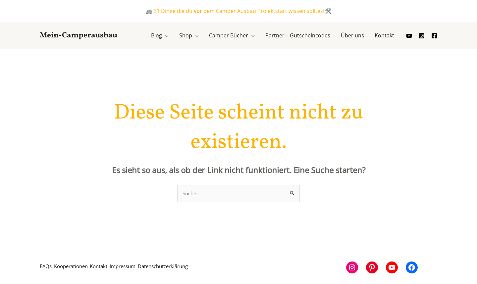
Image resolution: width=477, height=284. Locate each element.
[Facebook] (434, 36)
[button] (160, 35)
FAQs (46, 267)
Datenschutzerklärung (187, 267)
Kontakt (110, 267)
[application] (165, 35)
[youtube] (409, 36)
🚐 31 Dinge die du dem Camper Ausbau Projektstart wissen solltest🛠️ (239, 11)
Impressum (140, 267)
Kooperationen (76, 267)
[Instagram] (422, 36)
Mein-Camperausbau (78, 35)
